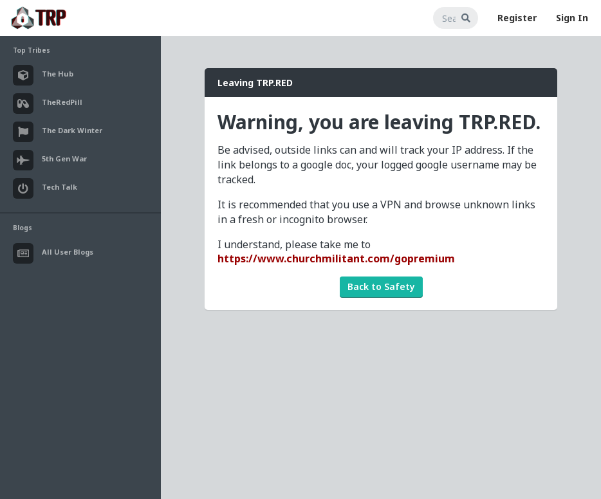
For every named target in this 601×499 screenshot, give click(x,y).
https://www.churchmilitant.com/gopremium (336, 258)
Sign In (572, 18)
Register (517, 18)
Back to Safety (381, 286)
